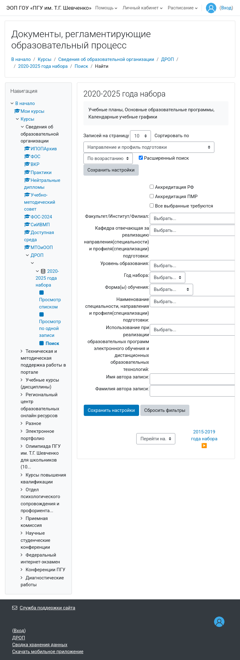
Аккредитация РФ (174, 187)
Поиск (81, 66)
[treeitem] (38, 344)
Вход (226, 8)
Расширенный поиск (166, 158)
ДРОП (167, 59)
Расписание (181, 8)
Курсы (45, 59)
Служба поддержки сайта (43, 608)
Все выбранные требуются (184, 206)
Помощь (104, 8)
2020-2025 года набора (43, 66)
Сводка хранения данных (39, 645)
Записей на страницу (106, 135)
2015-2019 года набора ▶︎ (204, 438)
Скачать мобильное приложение (47, 651)
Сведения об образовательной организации (106, 59)
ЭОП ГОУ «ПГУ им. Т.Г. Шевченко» (49, 8)
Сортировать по (171, 135)
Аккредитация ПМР (176, 196)
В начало (21, 59)
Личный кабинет (140, 8)
